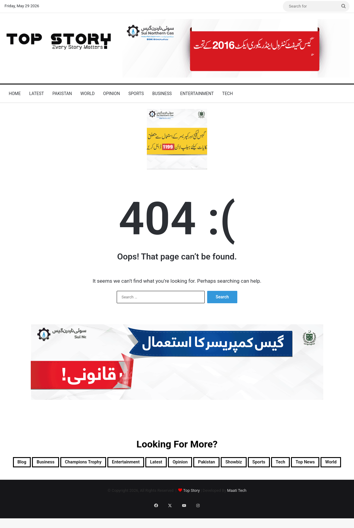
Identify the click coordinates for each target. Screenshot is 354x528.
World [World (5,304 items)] (209, 478)
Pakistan (62, 93)
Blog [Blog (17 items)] (21, 463)
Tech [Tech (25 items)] (143, 478)
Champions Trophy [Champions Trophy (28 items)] (101, 463)
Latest (36, 93)
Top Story (191, 507)
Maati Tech (236, 507)
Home (15, 93)
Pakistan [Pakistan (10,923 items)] (262, 463)
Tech (227, 93)
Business (162, 93)
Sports (136, 93)
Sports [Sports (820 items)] (330, 463)
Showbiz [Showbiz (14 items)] (297, 463)
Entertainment (197, 93)
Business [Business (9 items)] (51, 463)
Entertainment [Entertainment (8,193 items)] (157, 463)
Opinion (111, 93)
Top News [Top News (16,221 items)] (176, 478)
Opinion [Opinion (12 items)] (228, 463)
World (88, 93)
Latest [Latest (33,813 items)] (197, 463)
